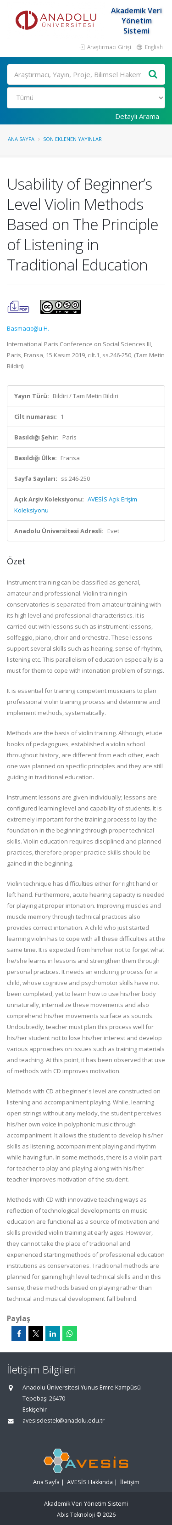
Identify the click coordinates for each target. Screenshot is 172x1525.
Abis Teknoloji (76, 1515)
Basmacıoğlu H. (28, 328)
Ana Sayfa (21, 138)
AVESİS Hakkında (90, 1482)
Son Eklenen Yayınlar (72, 138)
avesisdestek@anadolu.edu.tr (63, 1420)
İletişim (129, 1482)
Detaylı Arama (137, 116)
